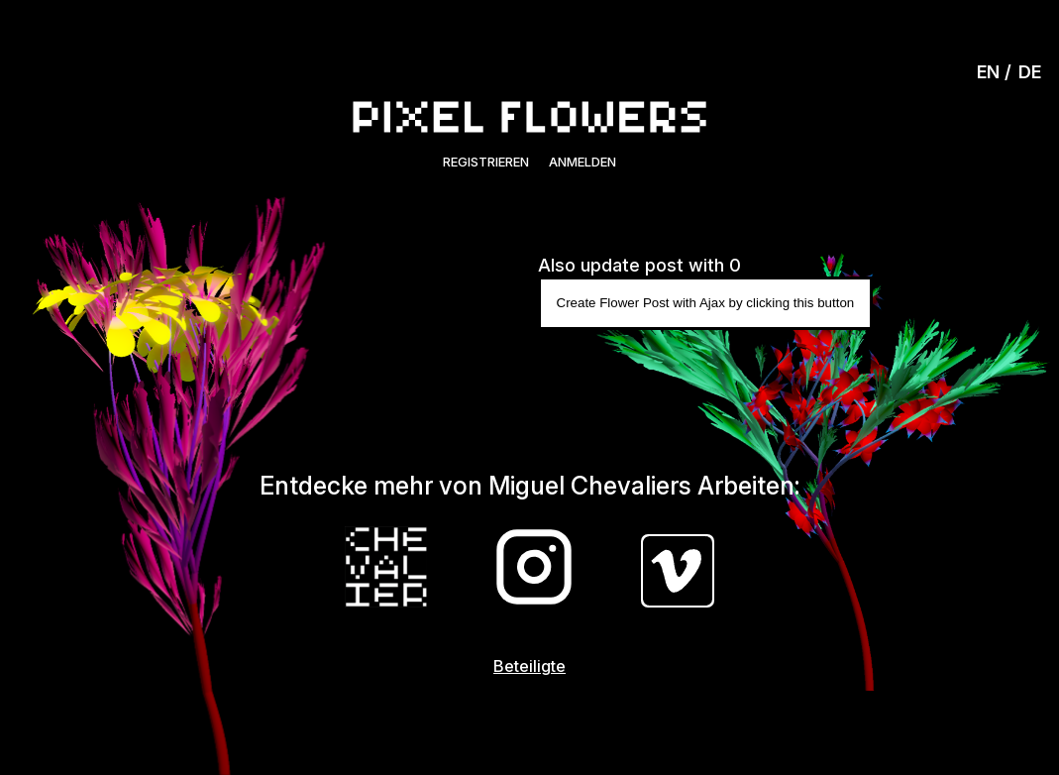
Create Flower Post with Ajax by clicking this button (706, 302)
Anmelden (582, 161)
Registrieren (486, 161)
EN (988, 71)
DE (1029, 71)
